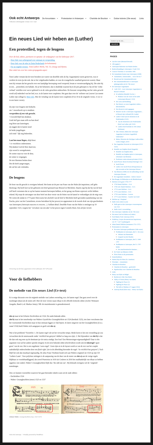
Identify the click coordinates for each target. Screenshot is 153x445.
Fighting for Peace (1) (123, 282)
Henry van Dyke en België (120, 274)
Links (141, 18)
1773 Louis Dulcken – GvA (122, 189)
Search (114, 44)
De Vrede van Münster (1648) (123, 252)
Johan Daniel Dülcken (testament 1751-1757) (126, 224)
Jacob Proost (120, 164)
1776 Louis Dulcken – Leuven (123, 194)
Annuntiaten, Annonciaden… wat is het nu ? (128, 76)
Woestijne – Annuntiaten (119, 262)
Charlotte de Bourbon (99, 18)
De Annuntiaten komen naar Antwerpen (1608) (126, 74)
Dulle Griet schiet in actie (120, 202)
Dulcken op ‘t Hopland (119, 199)
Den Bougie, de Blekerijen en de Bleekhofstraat (127, 179)
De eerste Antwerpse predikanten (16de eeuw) (128, 229)
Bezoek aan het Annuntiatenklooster (125, 79)
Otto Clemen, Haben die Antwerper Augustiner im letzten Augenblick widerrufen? (127, 134)
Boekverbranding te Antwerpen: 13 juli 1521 (126, 69)
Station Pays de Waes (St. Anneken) (123, 259)
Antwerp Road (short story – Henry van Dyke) (128, 289)
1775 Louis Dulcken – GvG (122, 192)
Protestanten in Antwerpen (72, 18)
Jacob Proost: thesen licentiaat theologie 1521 (128, 162)
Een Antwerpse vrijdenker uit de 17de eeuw (125, 212)
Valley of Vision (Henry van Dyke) (125, 279)
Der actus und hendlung (123, 101)
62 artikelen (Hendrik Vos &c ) (125, 94)
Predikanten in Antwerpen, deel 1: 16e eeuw (129, 232)
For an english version (19, 67)
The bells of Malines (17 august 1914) (128, 287)
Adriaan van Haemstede (125, 234)
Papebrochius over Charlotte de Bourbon (126, 269)
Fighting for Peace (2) (123, 284)
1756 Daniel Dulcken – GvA (123, 184)
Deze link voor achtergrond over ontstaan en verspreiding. (33, 60)
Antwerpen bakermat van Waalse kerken (124, 66)
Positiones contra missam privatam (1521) (129, 159)
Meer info (30, 97)
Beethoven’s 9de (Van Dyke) (123, 277)
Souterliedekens (117, 257)
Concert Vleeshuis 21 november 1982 (124, 71)
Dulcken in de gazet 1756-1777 (122, 182)
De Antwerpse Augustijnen (120, 86)
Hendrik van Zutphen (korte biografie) (126, 149)
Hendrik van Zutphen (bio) (124, 152)
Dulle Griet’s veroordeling (122, 209)
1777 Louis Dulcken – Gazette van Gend (126, 197)
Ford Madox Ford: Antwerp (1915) (123, 217)
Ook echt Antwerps (24, 18)
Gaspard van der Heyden (125, 237)
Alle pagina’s (116, 64)
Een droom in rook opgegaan (125, 109)
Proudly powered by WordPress (33, 434)
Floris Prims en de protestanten (123, 254)
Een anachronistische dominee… (128, 249)
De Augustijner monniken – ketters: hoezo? (127, 177)
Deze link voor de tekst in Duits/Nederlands (27, 63)
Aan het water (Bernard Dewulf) (122, 61)
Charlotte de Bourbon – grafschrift (125, 267)
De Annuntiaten (48, 18)
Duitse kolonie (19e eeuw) (125, 18)
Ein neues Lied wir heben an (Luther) (123, 214)
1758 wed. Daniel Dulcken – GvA (124, 187)
